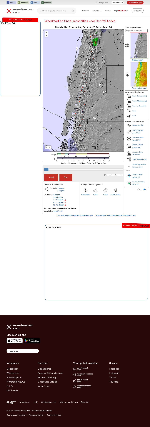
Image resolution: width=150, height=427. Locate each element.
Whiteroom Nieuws (15, 381)
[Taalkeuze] (117, 2)
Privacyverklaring (36, 415)
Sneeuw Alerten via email (50, 373)
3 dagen (60, 188)
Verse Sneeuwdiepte (139, 159)
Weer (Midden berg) (139, 101)
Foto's (108, 10)
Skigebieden (12, 368)
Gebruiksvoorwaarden (15, 415)
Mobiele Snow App (47, 377)
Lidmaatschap (44, 368)
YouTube (113, 381)
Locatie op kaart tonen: (134, 27)
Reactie (84, 402)
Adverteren (24, 402)
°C (140, 190)
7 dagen (60, 190)
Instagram (114, 373)
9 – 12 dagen (58, 202)
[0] (142, 125)
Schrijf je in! (58, 211)
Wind (95, 194)
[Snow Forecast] (19, 10)
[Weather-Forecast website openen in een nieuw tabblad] (46, 2)
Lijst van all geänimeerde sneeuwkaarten (75, 215)
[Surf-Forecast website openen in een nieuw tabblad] (11, 2)
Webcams (85, 194)
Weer (85, 10)
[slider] (46, 169)
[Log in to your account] (138, 10)
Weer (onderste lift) (139, 106)
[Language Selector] (22, 351)
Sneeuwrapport (14, 377)
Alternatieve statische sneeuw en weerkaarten (116, 215)
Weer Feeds (43, 386)
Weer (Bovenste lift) (139, 96)
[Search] (73, 11)
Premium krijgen (135, 3)
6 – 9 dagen (58, 200)
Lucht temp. (115, 194)
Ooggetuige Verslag (47, 381)
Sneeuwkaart (137, 60)
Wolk (134, 116)
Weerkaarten (12, 373)
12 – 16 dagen (58, 205)
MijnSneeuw (12, 390)
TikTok (112, 377)
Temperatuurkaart (139, 88)
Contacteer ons (48, 402)
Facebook (114, 368)
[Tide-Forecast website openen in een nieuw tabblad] (35, 2)
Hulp (36, 402)
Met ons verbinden (69, 402)
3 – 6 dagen (58, 197)
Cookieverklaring (53, 415)
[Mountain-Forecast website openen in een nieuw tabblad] (23, 2)
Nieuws (97, 10)
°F (146, 190)
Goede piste (136, 125)
